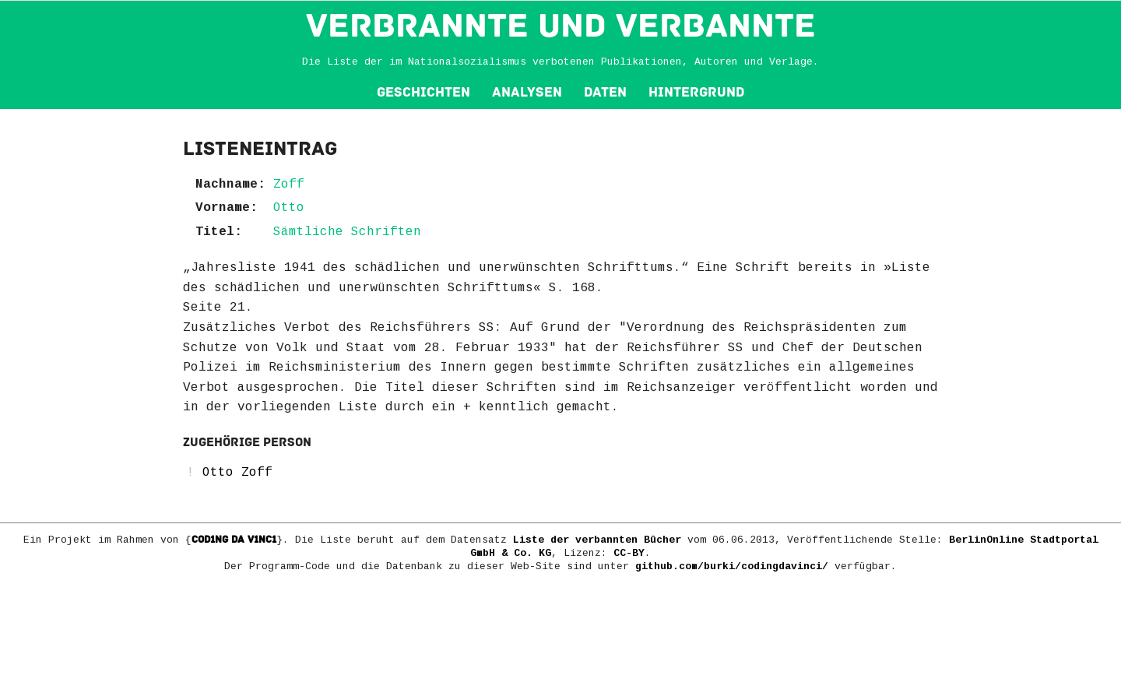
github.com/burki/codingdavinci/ (731, 566)
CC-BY (629, 553)
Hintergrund (696, 92)
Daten (605, 92)
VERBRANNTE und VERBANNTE (561, 26)
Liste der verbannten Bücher (597, 540)
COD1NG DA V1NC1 (234, 539)
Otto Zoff (237, 473)
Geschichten (423, 92)
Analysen (527, 92)
